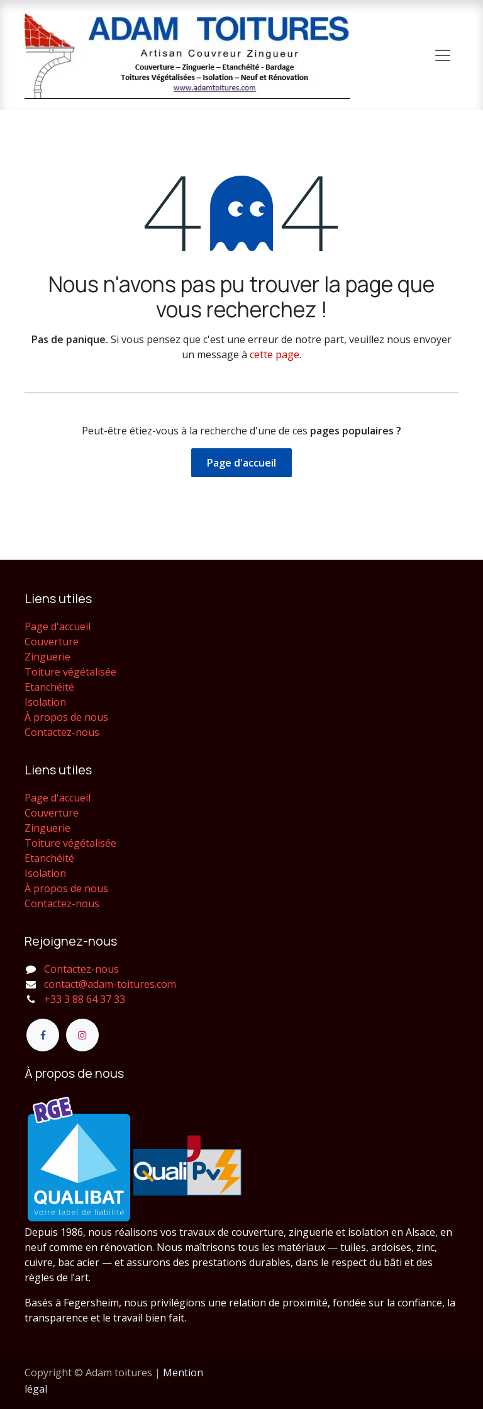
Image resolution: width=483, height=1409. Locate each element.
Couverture (52, 641)
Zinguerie (47, 657)
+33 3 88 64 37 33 (84, 999)
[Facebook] (42, 1035)
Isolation (45, 702)
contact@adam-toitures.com (110, 984)
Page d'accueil (241, 463)
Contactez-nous (62, 732)
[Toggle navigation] (442, 55)
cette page (274, 354)
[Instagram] (82, 1035)
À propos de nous (66, 717)
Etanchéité (49, 687)
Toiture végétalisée (70, 672)
